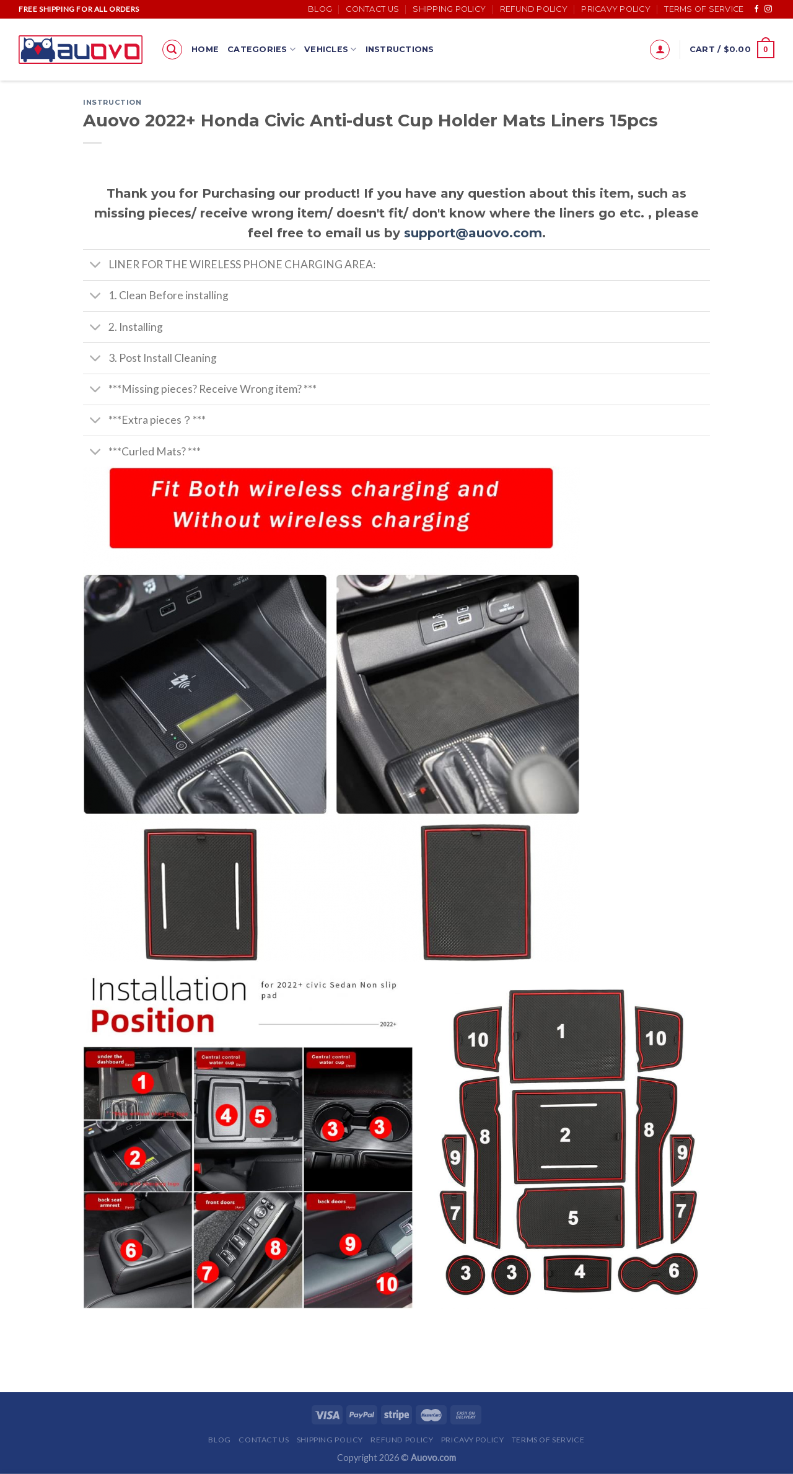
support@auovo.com (473, 233)
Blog (320, 9)
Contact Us (372, 9)
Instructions (400, 49)
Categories (261, 49)
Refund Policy (533, 9)
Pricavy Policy (616, 9)
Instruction (112, 102)
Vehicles (330, 49)
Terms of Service (703, 9)
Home (205, 49)
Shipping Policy (449, 9)
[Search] (172, 49)
